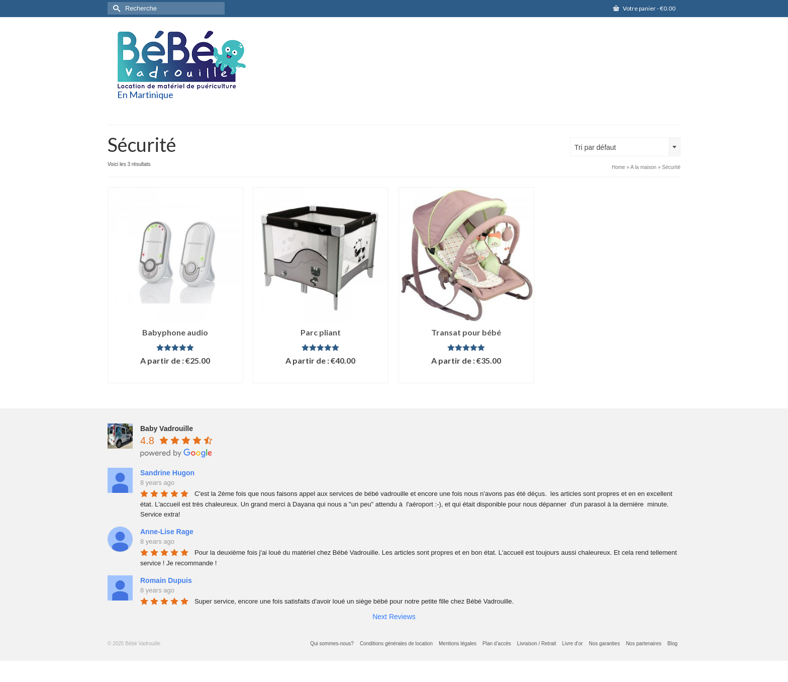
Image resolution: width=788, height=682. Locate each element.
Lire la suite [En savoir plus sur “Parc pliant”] (320, 375)
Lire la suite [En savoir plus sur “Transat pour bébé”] (466, 375)
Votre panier (644, 8)
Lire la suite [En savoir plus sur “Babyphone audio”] (175, 375)
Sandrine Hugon (167, 473)
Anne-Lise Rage (166, 532)
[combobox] (625, 146)
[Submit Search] (115, 8)
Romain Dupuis (166, 580)
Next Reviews (394, 617)
